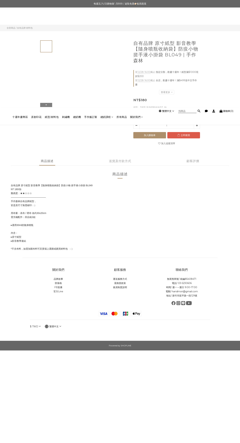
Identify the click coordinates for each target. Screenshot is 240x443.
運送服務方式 (120, 278)
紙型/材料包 (52, 17)
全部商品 (11, 28)
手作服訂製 (90, 17)
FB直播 (58, 287)
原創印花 (36, 17)
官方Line (58, 291)
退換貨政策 (120, 283)
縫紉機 (77, 17)
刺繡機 (66, 17)
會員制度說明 (120, 287)
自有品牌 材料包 (25, 28)
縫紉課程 (106, 17)
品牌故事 (58, 278)
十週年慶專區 (20, 17)
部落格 (58, 283)
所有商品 (121, 17)
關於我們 (136, 17)
